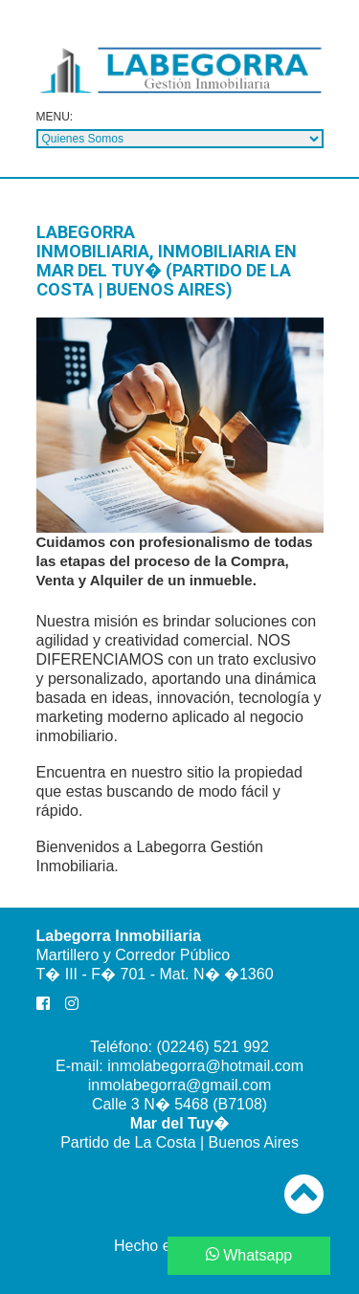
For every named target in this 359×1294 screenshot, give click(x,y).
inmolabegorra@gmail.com (179, 1085)
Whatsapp (249, 1255)
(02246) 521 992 (212, 1047)
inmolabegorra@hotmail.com (205, 1066)
